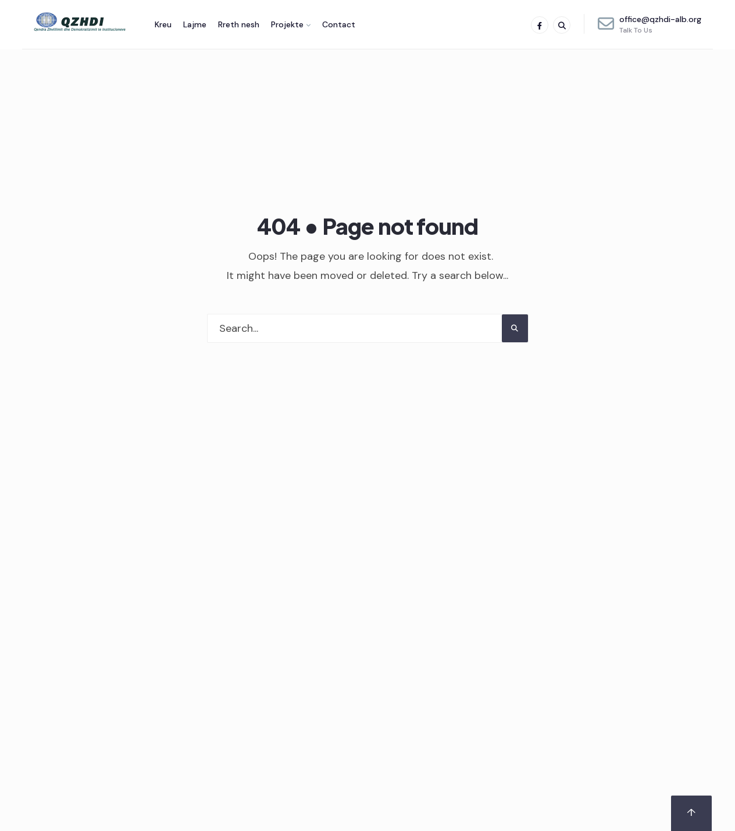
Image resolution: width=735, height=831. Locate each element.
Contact (338, 24)
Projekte (287, 24)
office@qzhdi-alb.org (649, 24)
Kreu (163, 24)
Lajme (194, 24)
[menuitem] (290, 24)
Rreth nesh (238, 24)
